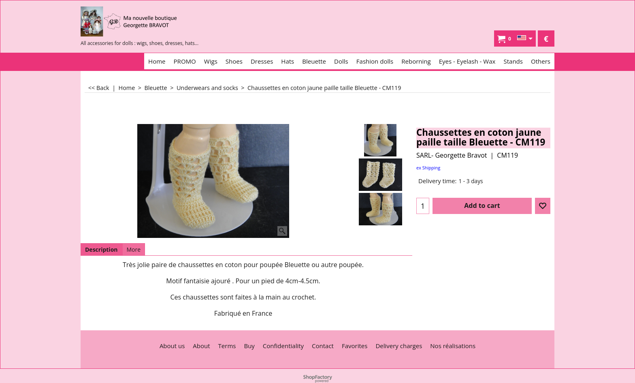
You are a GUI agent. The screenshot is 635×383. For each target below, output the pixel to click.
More (134, 249)
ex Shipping (428, 168)
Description (101, 249)
